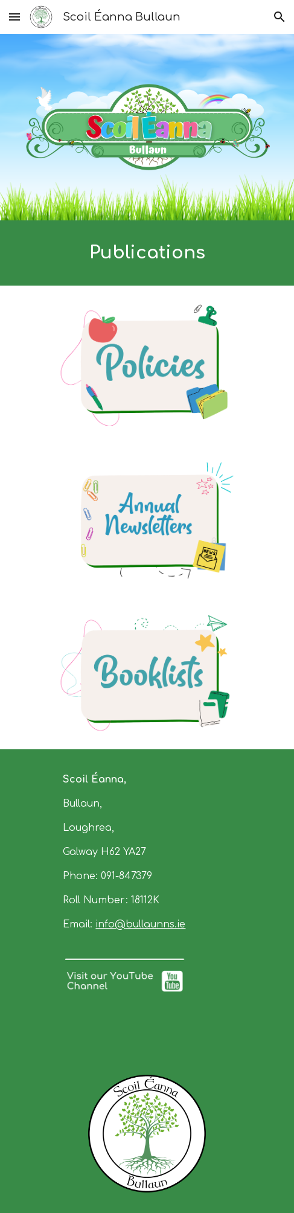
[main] (147, 253)
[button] (14, 16)
